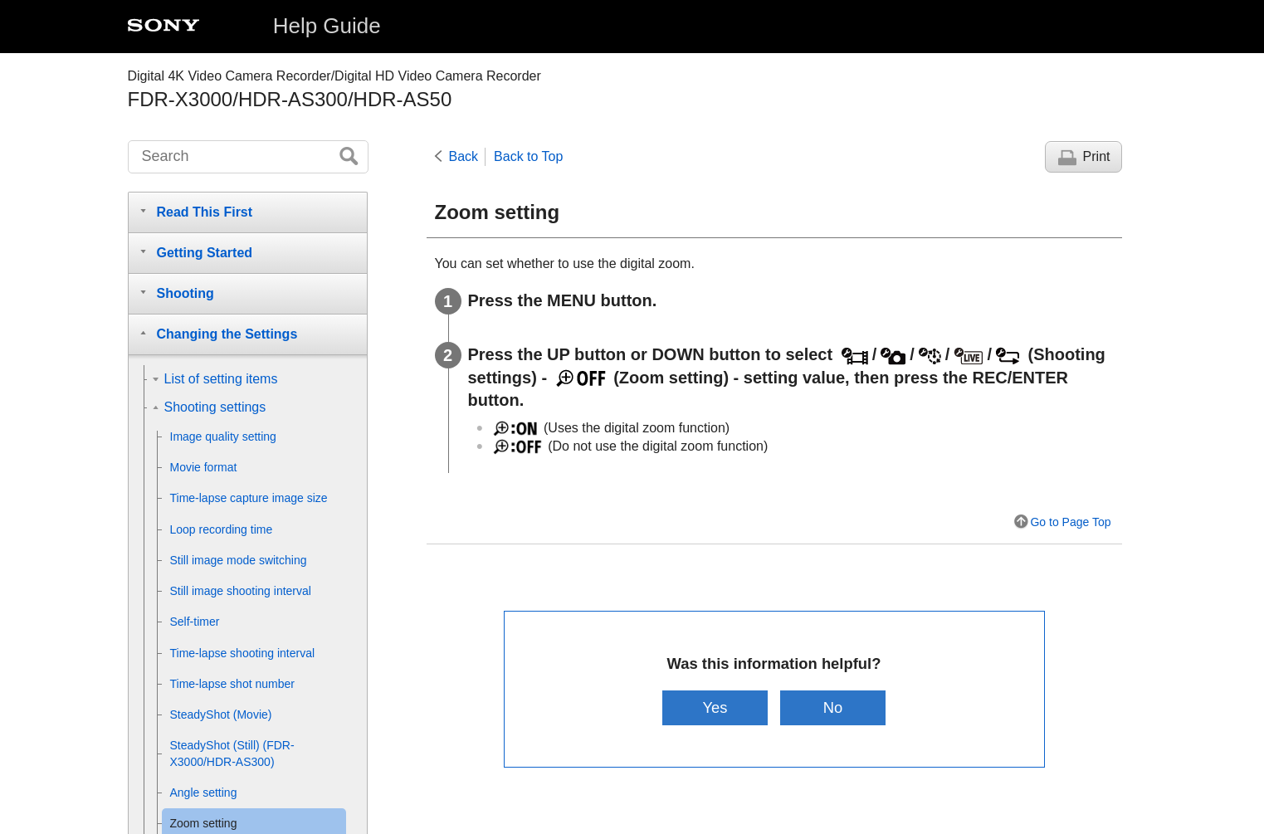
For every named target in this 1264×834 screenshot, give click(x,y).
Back (464, 156)
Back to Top (528, 156)
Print (1096, 156)
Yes (714, 707)
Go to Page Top (1070, 522)
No (833, 707)
